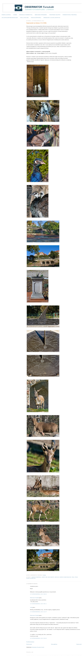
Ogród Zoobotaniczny (65, 577)
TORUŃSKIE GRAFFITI (54, 14)
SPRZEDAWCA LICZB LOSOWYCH (51, 17)
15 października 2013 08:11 (38, 603)
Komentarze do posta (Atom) (38, 647)
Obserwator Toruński (34, 597)
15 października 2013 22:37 (38, 611)
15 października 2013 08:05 (38, 594)
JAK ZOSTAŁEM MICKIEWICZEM (10, 17)
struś (76, 577)
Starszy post (79, 644)
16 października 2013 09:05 (38, 638)
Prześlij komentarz (30, 641)
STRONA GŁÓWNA (6, 14)
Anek (31, 607)
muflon (57, 577)
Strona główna (54, 644)
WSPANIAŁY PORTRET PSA (25, 14)
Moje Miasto (51, 577)
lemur (43, 577)
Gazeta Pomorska (36, 577)
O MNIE (15, 14)
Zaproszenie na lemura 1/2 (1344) (36, 23)
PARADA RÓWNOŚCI (36, 17)
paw (73, 577)
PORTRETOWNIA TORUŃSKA (70, 14)
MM (46, 577)
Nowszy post (29, 644)
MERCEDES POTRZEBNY (41, 14)
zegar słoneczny (31, 578)
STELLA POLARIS (24, 17)
